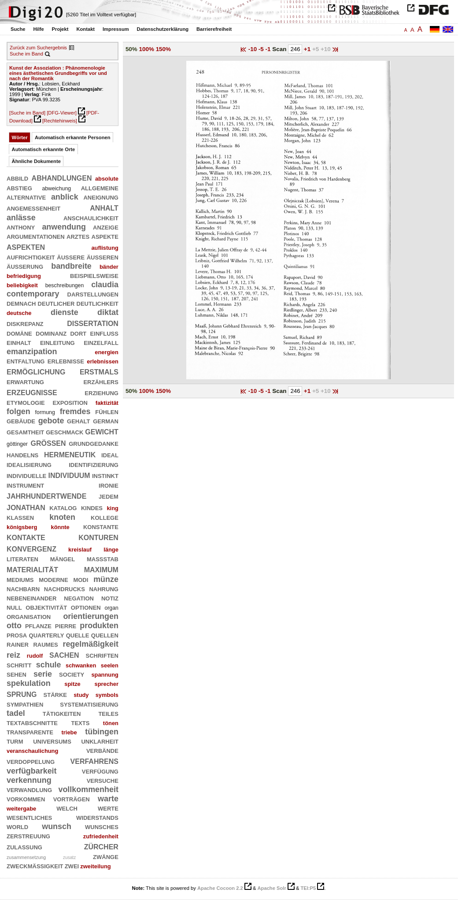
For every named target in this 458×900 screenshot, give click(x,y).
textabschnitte (32, 722)
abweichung (56, 188)
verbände (102, 750)
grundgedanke (93, 443)
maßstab (102, 558)
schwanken (81, 665)
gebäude (21, 420)
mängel (62, 558)
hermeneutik (70, 453)
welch (67, 808)
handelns (22, 454)
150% (163, 49)
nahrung (103, 588)
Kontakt (85, 29)
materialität (32, 568)
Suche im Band (26, 53)
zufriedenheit (100, 836)
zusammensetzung (26, 857)
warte (108, 798)
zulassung (24, 846)
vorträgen (71, 798)
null (14, 607)
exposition (69, 402)
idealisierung (29, 464)
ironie (108, 485)
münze (105, 579)
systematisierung (89, 704)
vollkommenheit (88, 789)
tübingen (101, 731)
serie (42, 674)
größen (48, 442)
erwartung (25, 381)
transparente (30, 731)
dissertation (92, 322)
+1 (308, 49)
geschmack (64, 431)
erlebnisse (66, 360)
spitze (72, 684)
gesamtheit (25, 431)
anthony (21, 226)
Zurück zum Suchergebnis (38, 47)
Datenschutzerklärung (163, 29)
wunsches (101, 826)
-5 (262, 49)
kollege (104, 517)
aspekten (26, 246)
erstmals (99, 371)
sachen (64, 654)
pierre (65, 625)
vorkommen (26, 798)
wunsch (56, 826)
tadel (16, 713)
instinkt (105, 475)
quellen (104, 634)
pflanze (38, 625)
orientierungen (90, 616)
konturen (98, 536)
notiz (109, 597)
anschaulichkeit (90, 217)
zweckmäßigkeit (35, 865)
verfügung (100, 771)
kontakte (26, 536)
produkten (99, 625)
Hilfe (38, 29)
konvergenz (31, 548)
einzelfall (101, 342)
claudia (104, 284)
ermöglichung (36, 371)
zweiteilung (95, 866)
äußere (71, 256)
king (112, 508)
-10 (253, 49)
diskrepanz (25, 323)
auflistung (104, 247)
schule (48, 664)
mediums (20, 579)
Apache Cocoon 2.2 (220, 888)
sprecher (106, 684)
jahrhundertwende (46, 495)
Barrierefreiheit (214, 29)
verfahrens (94, 760)
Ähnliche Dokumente (36, 161)
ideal (109, 454)
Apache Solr (272, 888)
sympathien (25, 704)
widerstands (97, 817)
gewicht (101, 431)
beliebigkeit (22, 285)
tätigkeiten (62, 713)
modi (80, 579)
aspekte (105, 236)
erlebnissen (102, 361)
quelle (77, 634)
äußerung (25, 266)
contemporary (33, 293)
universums (52, 741)
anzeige (105, 226)
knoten (62, 517)
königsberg (22, 527)
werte (108, 808)
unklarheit (99, 741)
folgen (18, 411)
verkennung (29, 780)
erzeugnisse (32, 391)
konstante (100, 526)
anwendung (64, 226)
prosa (17, 634)
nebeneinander (31, 597)
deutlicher (56, 303)
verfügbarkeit (32, 771)
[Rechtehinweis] (59, 120)
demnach (21, 303)
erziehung (101, 392)
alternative (26, 197)
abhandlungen (62, 177)
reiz (13, 655)
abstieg (19, 187)
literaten (22, 558)
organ (111, 608)
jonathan (26, 506)
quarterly (46, 634)
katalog (63, 507)
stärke (55, 694)
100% (146, 49)
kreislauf (80, 549)
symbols (107, 695)
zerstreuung (28, 835)
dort (78, 333)
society (71, 674)
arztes (77, 236)
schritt (19, 664)
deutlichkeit (97, 303)
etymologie (26, 402)
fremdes (75, 411)
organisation (29, 616)
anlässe (21, 217)
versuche (102, 780)
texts (80, 722)
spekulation (29, 683)
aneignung (100, 197)
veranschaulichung (32, 751)
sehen (16, 674)
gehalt (78, 420)
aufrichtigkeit (31, 256)
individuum (69, 474)
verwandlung (29, 789)
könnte (60, 527)
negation (79, 597)
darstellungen (92, 293)
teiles (108, 713)
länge (110, 549)
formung (45, 412)
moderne (53, 579)
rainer (18, 644)
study (81, 695)
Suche (18, 29)
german (105, 420)
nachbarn (23, 588)
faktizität (107, 403)
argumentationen (36, 236)
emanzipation (32, 351)
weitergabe (21, 808)
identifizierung (93, 464)
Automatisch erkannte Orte (43, 149)
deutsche (19, 313)
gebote (51, 420)
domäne (19, 333)
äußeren (102, 256)
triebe (69, 732)
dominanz (51, 333)
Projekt (60, 29)
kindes (92, 507)
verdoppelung (31, 761)
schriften (102, 655)
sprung (22, 693)
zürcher (101, 846)
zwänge (105, 856)
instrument (25, 485)
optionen (86, 607)
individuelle (26, 475)
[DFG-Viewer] (62, 112)
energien (106, 352)
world (17, 826)
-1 (269, 49)
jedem (108, 496)
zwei (72, 865)
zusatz (69, 857)
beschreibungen (64, 285)
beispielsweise (94, 275)
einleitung (57, 342)
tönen (110, 723)
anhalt (104, 207)
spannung (104, 674)
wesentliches (29, 817)
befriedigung (24, 276)
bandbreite (71, 266)
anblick (64, 197)
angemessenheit (33, 208)
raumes (45, 644)
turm (15, 741)
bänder (109, 266)
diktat (107, 312)
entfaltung (25, 360)
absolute (106, 178)
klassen (20, 517)
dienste (64, 312)
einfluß (104, 333)
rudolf (35, 655)
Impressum (116, 29)
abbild (17, 178)
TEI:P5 (308, 888)
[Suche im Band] (27, 112)
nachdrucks (64, 588)
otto (14, 625)
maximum (101, 568)
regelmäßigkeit (90, 644)
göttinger (17, 444)
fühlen (106, 411)
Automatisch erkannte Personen (73, 137)
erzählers (100, 381)
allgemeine (99, 187)
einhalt (19, 342)
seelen (109, 665)
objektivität (46, 607)
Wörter (20, 137)
